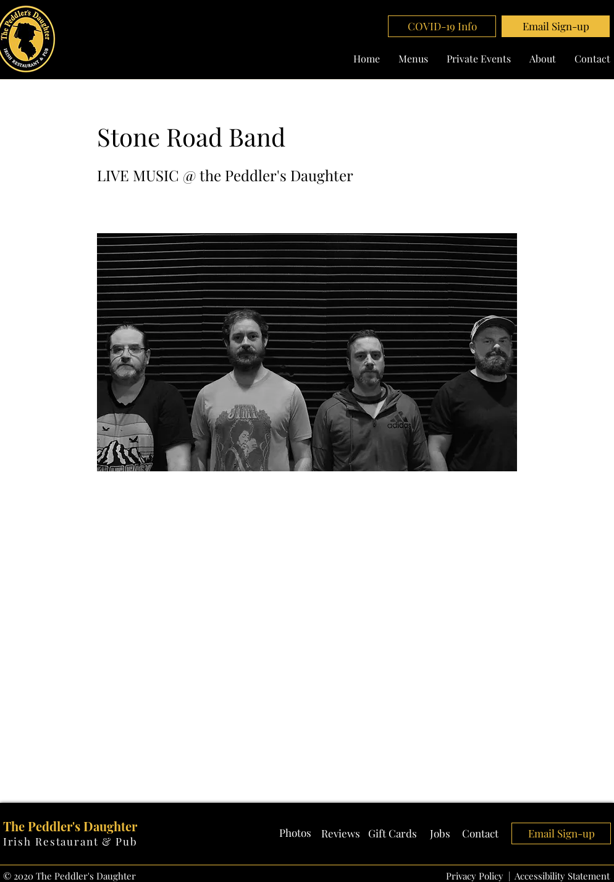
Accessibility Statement (562, 876)
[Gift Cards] (392, 833)
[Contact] (480, 833)
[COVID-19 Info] (442, 26)
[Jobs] (440, 833)
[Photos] (295, 833)
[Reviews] (340, 833)
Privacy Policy (474, 876)
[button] (556, 26)
